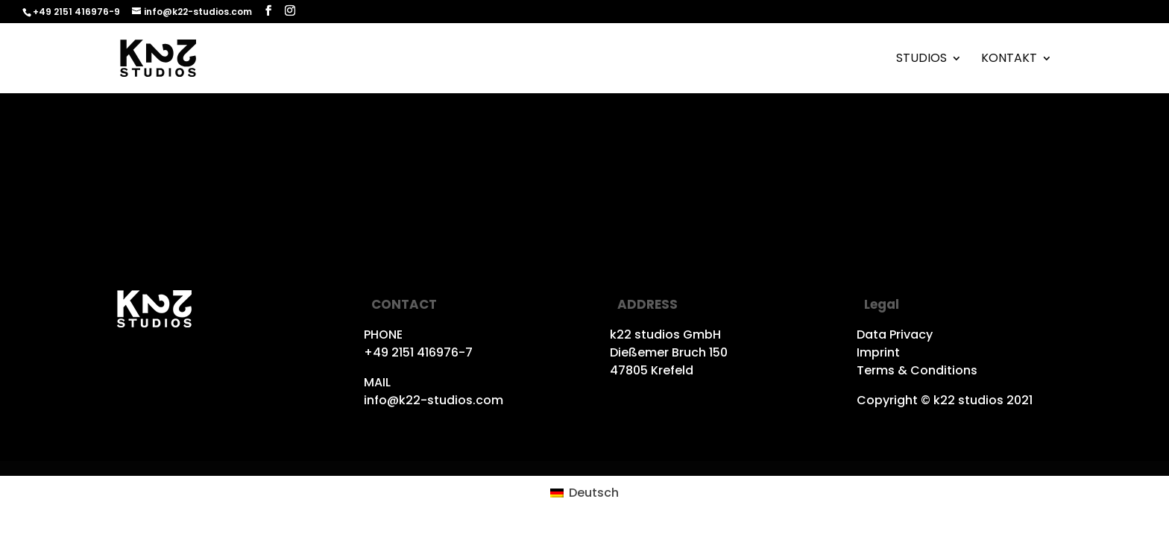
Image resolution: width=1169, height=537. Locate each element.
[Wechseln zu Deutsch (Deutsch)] (584, 493)
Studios (921, 59)
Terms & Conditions (917, 370)
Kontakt (1009, 59)
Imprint (878, 352)
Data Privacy (895, 334)
